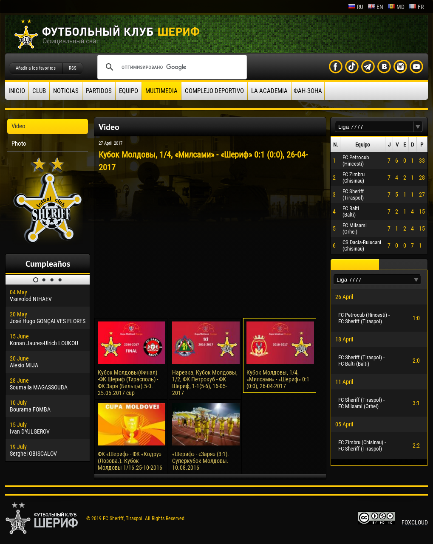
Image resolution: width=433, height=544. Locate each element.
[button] (418, 126)
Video (18, 126)
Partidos (99, 91)
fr (416, 6)
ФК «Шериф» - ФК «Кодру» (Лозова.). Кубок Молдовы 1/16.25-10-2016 (130, 461)
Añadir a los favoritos (36, 68)
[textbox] (374, 126)
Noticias (66, 91)
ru (355, 6)
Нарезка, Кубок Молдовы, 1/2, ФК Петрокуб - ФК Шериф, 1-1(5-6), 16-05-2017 (205, 382)
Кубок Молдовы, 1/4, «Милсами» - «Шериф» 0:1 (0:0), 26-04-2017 (277, 379)
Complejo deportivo (214, 91)
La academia (269, 91)
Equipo (128, 91)
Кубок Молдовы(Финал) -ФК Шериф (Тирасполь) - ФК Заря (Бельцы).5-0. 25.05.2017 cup (128, 382)
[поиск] (171, 67)
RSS (72, 68)
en (375, 6)
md (396, 6)
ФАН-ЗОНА (308, 91)
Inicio (16, 91)
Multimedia (161, 91)
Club (39, 91)
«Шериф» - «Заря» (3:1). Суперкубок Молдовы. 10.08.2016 (200, 461)
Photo (18, 143)
